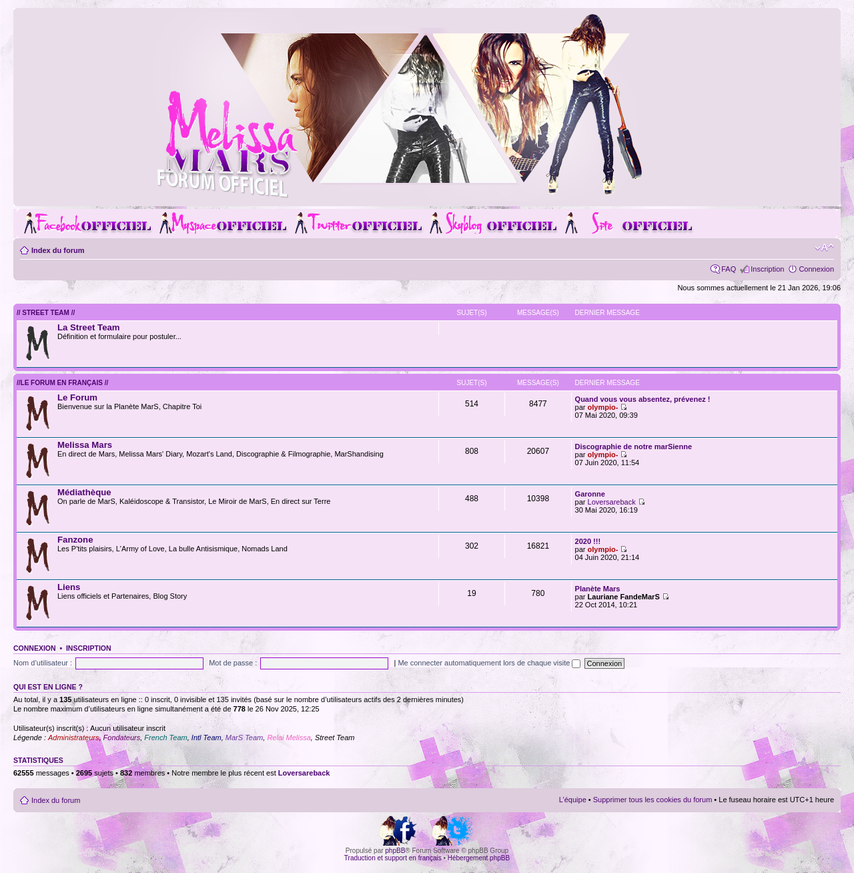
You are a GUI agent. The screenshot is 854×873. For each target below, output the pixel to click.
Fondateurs (122, 738)
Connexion (816, 269)
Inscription (767, 269)
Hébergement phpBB (479, 858)
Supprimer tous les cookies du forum (653, 800)
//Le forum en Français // (62, 382)
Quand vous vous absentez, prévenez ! (643, 399)
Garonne (590, 494)
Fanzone (75, 540)
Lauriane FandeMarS (624, 597)
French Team (165, 738)
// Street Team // (46, 312)
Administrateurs (73, 738)
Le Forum (77, 397)
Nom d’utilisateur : (42, 663)
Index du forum (57, 250)
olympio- (603, 407)
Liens (68, 587)
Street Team (335, 738)
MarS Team (244, 738)
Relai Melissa (288, 738)
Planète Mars (597, 589)
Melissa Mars (84, 445)
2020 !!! (588, 541)
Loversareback (612, 502)
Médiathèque (84, 492)
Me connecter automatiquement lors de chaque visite (489, 663)
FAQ (728, 269)
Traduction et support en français (393, 858)
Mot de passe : (233, 663)
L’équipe (572, 800)
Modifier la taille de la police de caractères (824, 248)
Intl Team (206, 738)
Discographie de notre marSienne (633, 447)
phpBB (395, 850)
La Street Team (88, 327)
